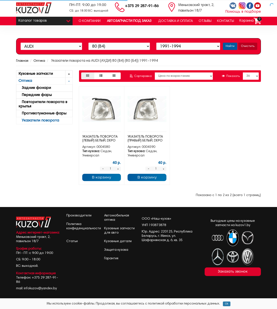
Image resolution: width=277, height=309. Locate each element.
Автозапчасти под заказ (129, 21)
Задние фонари (34, 88)
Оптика (39, 61)
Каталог (44, 20)
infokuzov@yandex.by (40, 288)
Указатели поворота (38, 121)
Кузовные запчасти (45, 74)
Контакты (225, 21)
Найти (230, 46)
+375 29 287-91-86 (142, 6)
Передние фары (35, 95)
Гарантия (111, 258)
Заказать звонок (233, 272)
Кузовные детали (118, 241)
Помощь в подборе (243, 12)
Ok (226, 304)
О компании (89, 21)
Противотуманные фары (42, 114)
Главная (22, 61)
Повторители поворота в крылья (42, 104)
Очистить (247, 46)
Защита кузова (116, 250)
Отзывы (205, 21)
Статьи (72, 241)
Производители (78, 215)
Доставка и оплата (175, 21)
